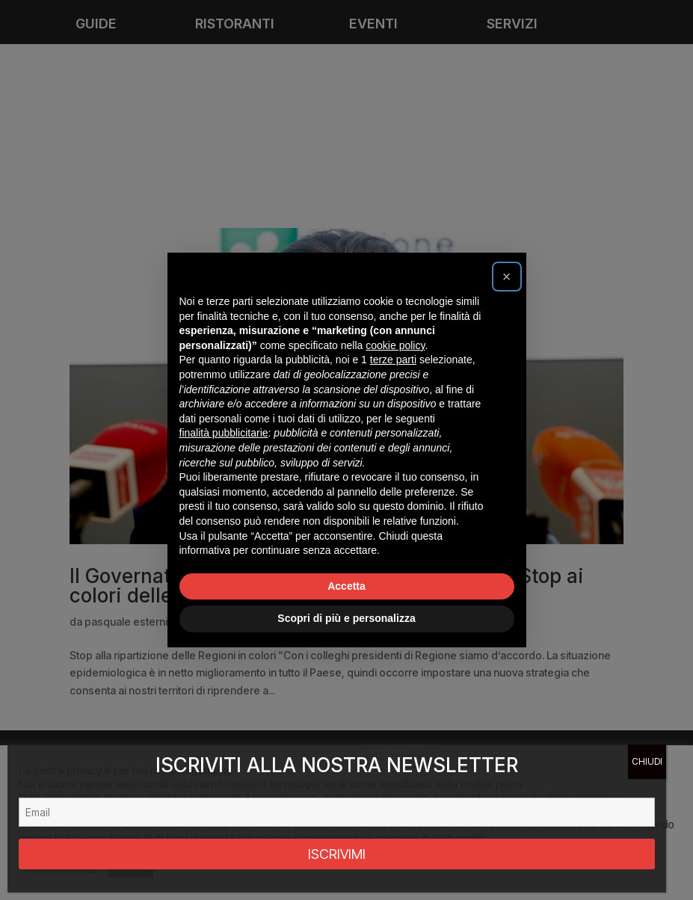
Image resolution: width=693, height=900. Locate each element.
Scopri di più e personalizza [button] (346, 618)
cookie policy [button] (395, 345)
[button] (507, 277)
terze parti (393, 360)
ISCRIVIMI (337, 854)
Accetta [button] (346, 586)
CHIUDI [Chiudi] (647, 761)
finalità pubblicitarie (223, 433)
